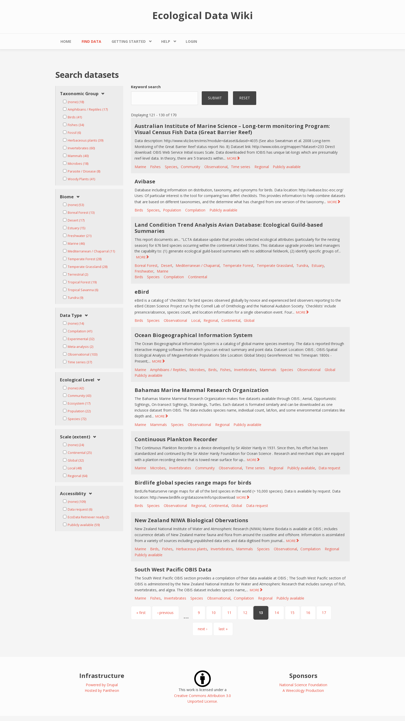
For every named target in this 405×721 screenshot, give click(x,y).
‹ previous (165, 612)
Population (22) (79, 411)
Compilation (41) (80, 331)
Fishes (155, 166)
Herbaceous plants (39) (85, 140)
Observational (216, 166)
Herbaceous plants (191, 548)
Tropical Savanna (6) (83, 290)
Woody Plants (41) (81, 179)
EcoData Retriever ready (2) (88, 517)
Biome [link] (67, 197)
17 (324, 612)
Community (190, 166)
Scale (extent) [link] (75, 437)
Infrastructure (101, 675)
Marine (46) (76, 243)
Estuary (317, 265)
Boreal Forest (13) (81, 212)
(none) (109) (77, 501)
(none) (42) (76, 388)
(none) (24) (76, 445)
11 (229, 612)
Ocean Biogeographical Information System (193, 335)
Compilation (195, 210)
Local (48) (75, 468)
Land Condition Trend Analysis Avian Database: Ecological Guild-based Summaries (229, 227)
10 (214, 612)
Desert (166, 265)
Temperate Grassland (275, 265)
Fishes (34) (76, 125)
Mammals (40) (78, 156)
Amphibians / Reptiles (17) (88, 109)
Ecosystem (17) (79, 403)
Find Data (91, 41)
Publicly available (287, 166)
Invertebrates (245, 369)
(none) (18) (76, 102)
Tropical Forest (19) (82, 282)
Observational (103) (82, 354)
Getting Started (129, 41)
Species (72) (77, 419)
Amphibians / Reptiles (168, 369)
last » (223, 628)
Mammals (268, 369)
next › (202, 628)
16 (308, 612)
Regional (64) (77, 476)
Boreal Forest (146, 265)
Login (191, 41)
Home (65, 41)
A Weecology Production (303, 690)
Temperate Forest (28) (85, 259)
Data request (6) (80, 509)
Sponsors (303, 675)
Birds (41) (75, 117)
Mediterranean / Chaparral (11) (91, 251)
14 (277, 612)
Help (165, 41)
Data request (329, 467)
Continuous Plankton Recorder (176, 439)
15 (292, 612)
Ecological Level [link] (77, 380)
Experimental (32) (81, 339)
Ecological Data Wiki (202, 15)
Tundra (302, 265)
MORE (232, 158)
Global (249, 320)
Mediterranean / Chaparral (198, 265)
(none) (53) (76, 205)
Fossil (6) (74, 132)
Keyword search (146, 86)
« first (141, 612)
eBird (142, 291)
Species (171, 166)
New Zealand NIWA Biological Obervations (191, 520)
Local (195, 320)
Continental (197, 276)
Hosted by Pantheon (102, 690)
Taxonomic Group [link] (79, 93)
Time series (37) (80, 362)
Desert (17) (76, 220)
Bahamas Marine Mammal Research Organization (202, 390)
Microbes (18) (78, 163)
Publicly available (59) (84, 525)
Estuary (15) (76, 228)
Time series (240, 166)
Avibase (145, 181)
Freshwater (144, 271)
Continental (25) (80, 452)
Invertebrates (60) (81, 148)
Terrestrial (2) (78, 274)
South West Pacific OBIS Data (173, 569)
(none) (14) (76, 323)
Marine (140, 166)
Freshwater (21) (79, 236)
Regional (261, 166)
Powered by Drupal (102, 684)
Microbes (197, 369)
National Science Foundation (303, 684)
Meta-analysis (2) (80, 347)
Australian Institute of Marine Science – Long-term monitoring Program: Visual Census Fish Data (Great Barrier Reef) (232, 129)
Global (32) (76, 460)
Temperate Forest (238, 265)
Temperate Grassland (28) (87, 267)
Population (172, 210)
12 (245, 612)
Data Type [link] (71, 315)
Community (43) (79, 396)
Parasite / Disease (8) (84, 171)
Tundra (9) (75, 298)
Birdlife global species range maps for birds (193, 482)
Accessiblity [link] (73, 493)
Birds (139, 210)
